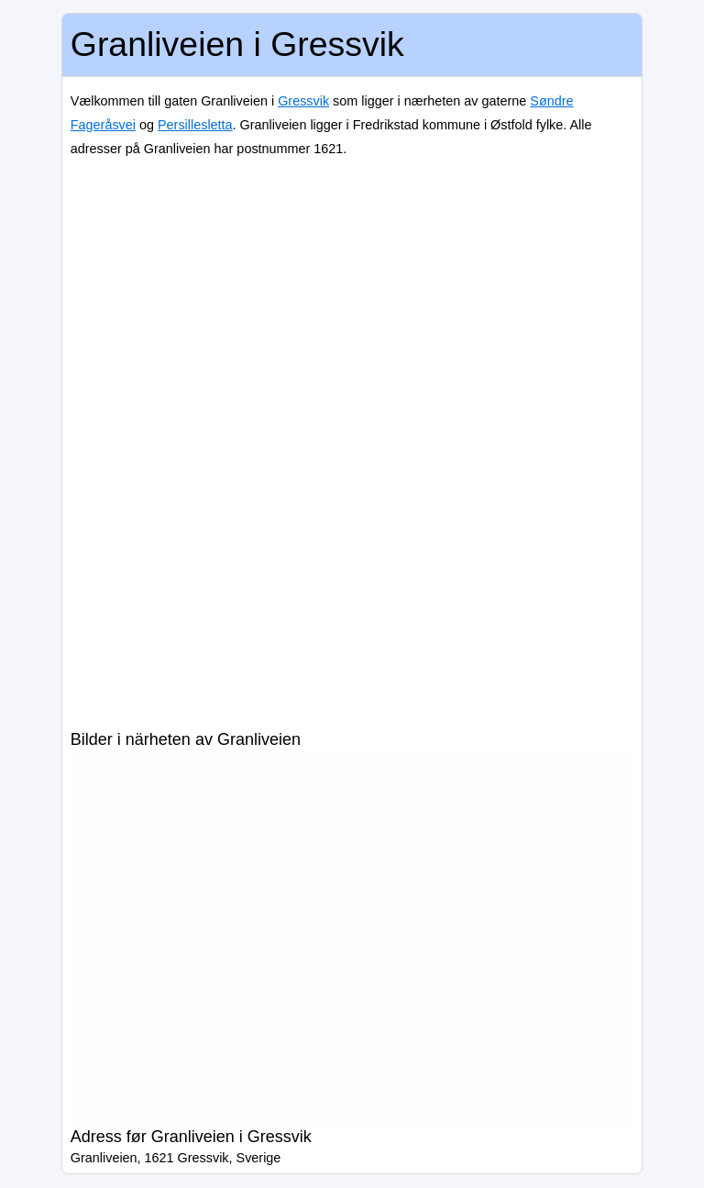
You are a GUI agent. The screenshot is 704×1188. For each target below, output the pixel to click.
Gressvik (303, 101)
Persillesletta (195, 124)
